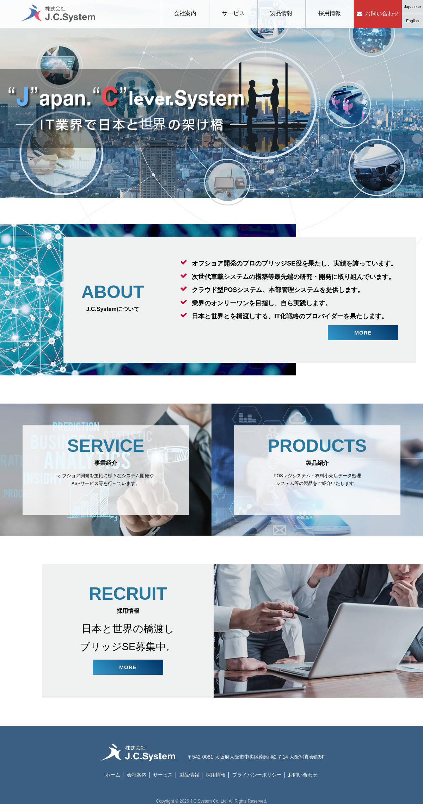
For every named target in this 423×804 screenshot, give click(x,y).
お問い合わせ (382, 14)
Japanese (412, 7)
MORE (363, 332)
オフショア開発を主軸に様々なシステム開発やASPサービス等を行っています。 (105, 468)
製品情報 (281, 13)
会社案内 (185, 13)
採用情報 (329, 13)
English (412, 21)
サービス (233, 13)
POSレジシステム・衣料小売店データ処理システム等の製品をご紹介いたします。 (317, 468)
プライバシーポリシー (257, 771)
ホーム (112, 771)
